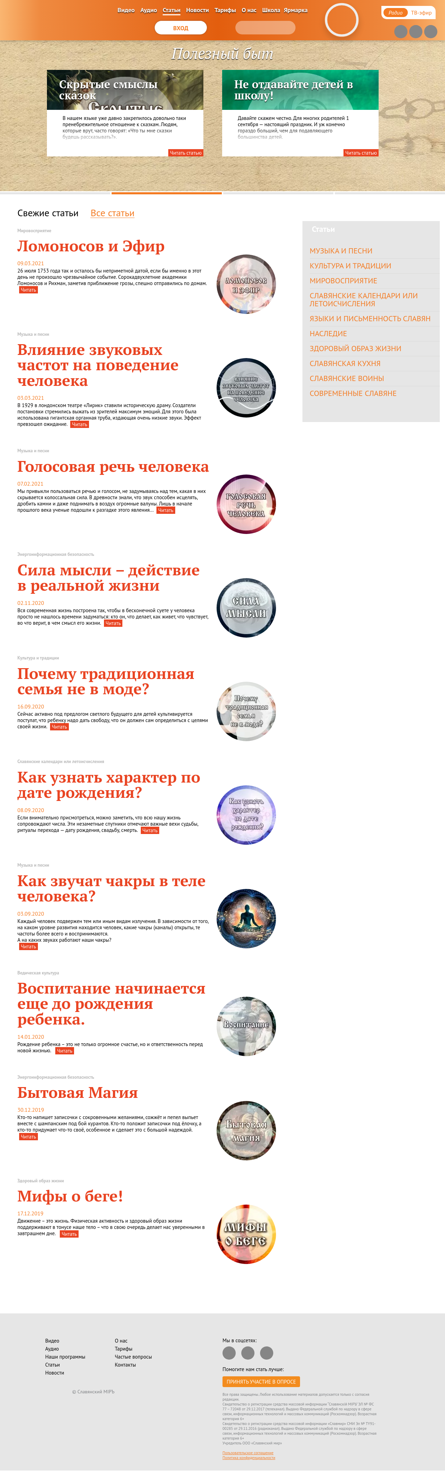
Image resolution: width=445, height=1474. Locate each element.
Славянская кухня (346, 368)
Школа (271, 10)
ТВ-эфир (421, 12)
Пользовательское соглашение (248, 1452)
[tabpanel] (222, 115)
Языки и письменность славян (372, 321)
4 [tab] (390, 193)
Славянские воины (348, 384)
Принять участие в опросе (261, 1381)
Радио (396, 12)
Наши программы (65, 1356)
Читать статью (186, 152)
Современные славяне (355, 400)
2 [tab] (166, 193)
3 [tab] (278, 193)
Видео (126, 10)
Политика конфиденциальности (248, 1457)
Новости (197, 10)
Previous (11, 118)
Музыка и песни (342, 251)
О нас (249, 10)
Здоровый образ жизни (357, 353)
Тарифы (225, 10)
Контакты (125, 1364)
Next (418, 118)
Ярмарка (296, 10)
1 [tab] (55, 193)
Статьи (171, 10)
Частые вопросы (133, 1356)
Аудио (148, 10)
